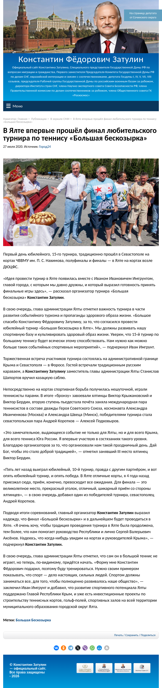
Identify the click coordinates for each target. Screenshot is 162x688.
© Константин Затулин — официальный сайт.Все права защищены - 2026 (27, 670)
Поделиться (148, 635)
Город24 (45, 147)
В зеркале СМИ (59, 119)
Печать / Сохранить (126, 635)
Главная (22, 119)
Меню (8, 106)
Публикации (39, 119)
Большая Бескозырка (33, 620)
